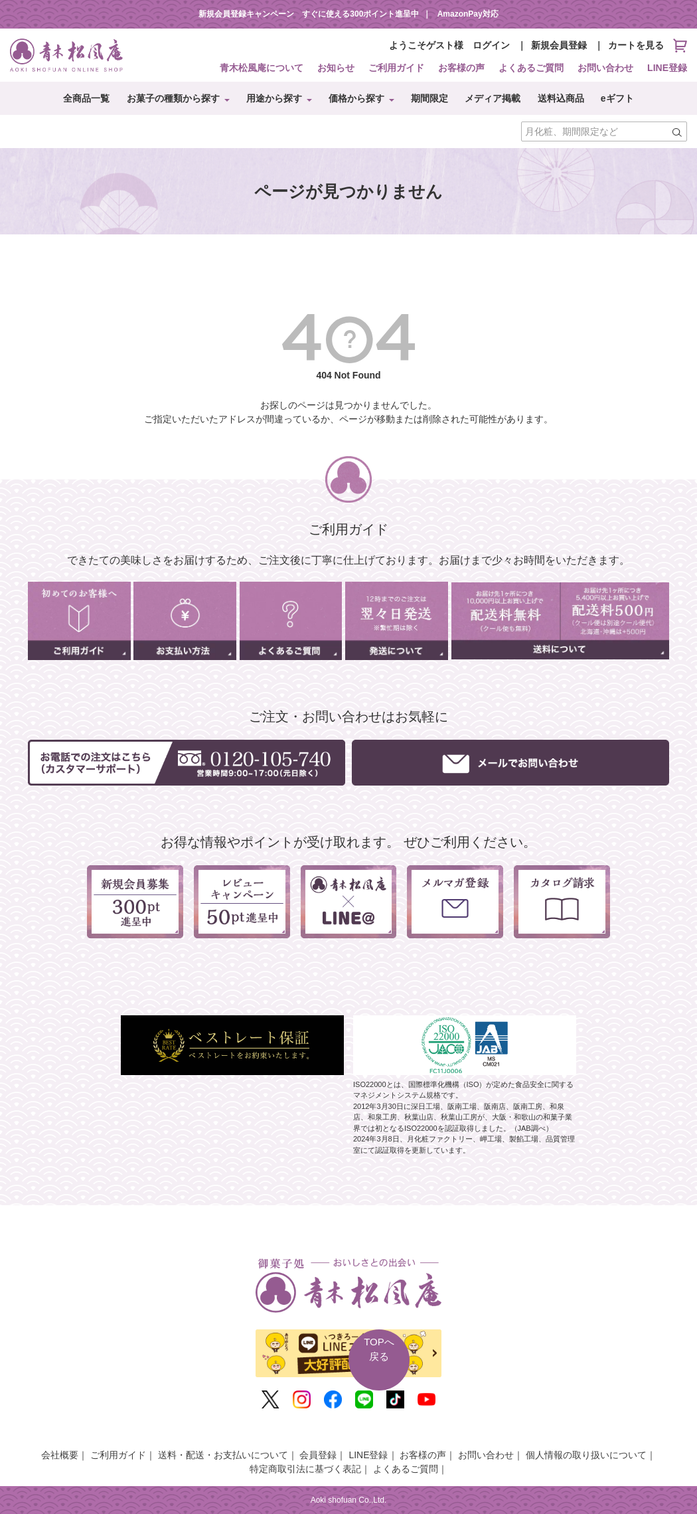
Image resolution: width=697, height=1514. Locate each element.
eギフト (617, 98)
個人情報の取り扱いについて (586, 1455)
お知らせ (335, 67)
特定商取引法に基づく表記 (305, 1469)
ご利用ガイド (396, 67)
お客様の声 (461, 67)
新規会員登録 (559, 45)
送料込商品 (561, 98)
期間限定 (429, 98)
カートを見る (647, 45)
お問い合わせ (605, 67)
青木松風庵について (261, 67)
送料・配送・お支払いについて (223, 1455)
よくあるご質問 (531, 67)
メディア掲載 (492, 98)
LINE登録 (667, 67)
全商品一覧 (86, 98)
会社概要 (59, 1455)
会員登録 (318, 1455)
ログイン (491, 45)
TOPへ (379, 1350)
